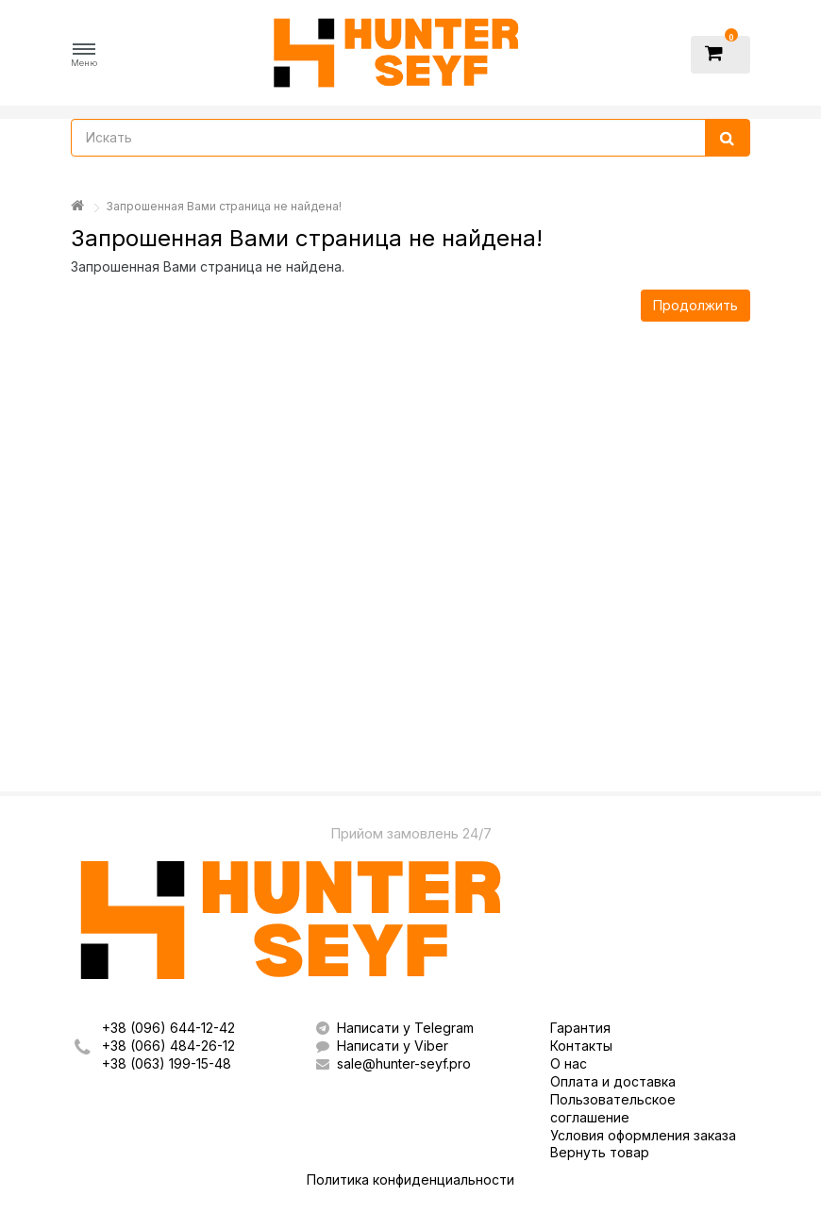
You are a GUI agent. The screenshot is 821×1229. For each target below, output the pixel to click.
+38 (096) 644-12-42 (168, 1028)
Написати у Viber (382, 1046)
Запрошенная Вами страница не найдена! (224, 206)
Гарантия (580, 1028)
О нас (568, 1063)
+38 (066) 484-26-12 (168, 1046)
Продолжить (695, 305)
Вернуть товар (599, 1152)
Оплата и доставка (613, 1081)
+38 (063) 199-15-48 (166, 1063)
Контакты (581, 1046)
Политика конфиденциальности (410, 1179)
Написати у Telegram (395, 1028)
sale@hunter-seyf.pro (393, 1063)
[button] (84, 55)
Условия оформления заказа (643, 1135)
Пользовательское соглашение (613, 1108)
